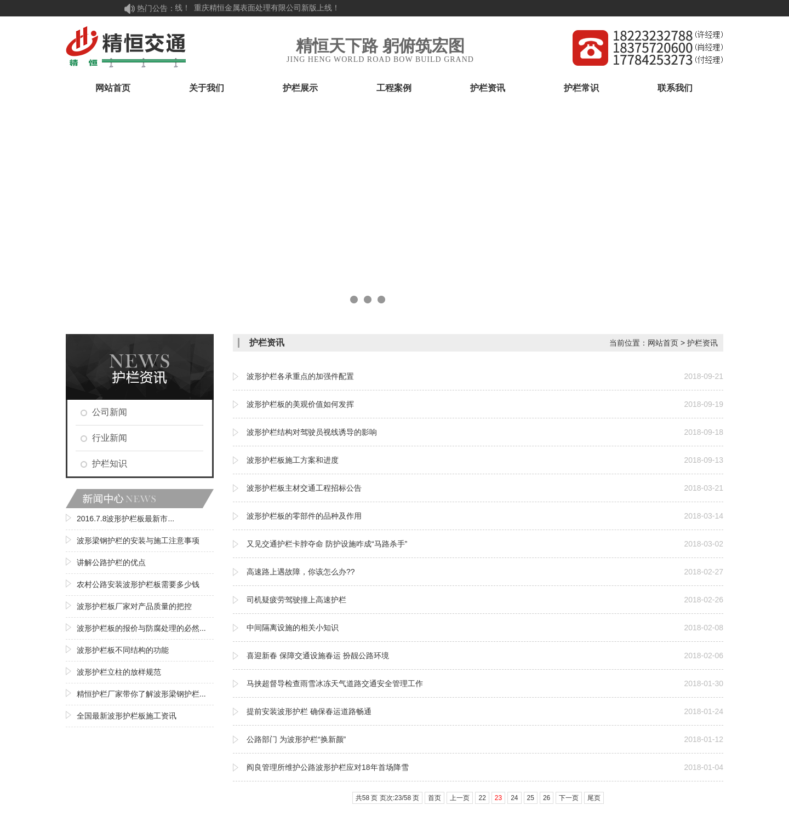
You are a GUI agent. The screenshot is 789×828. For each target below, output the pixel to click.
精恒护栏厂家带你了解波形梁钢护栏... (141, 693)
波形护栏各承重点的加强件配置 (300, 376)
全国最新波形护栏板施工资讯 (126, 715)
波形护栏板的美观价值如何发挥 (300, 404)
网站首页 (112, 88)
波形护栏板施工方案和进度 (293, 460)
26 (546, 798)
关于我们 (206, 88)
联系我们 (675, 88)
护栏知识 (109, 463)
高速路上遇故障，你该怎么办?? (301, 571)
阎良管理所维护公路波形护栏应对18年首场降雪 (328, 767)
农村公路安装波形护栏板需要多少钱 (138, 584)
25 (530, 798)
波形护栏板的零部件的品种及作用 (304, 515)
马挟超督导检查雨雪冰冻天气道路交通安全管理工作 (335, 683)
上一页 (460, 798)
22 (481, 798)
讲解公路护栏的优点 (111, 562)
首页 (434, 798)
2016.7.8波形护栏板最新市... (125, 518)
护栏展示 (300, 88)
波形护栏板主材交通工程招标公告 (304, 488)
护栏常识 (581, 88)
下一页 (569, 798)
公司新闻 (109, 412)
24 (514, 798)
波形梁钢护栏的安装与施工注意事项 (138, 540)
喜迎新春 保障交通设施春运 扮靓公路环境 (318, 655)
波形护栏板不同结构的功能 (123, 650)
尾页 (594, 798)
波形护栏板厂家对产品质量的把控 (134, 606)
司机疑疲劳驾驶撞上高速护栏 (296, 599)
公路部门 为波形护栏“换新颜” (296, 739)
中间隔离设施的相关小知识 (293, 627)
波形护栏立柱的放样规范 (119, 672)
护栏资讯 (487, 88)
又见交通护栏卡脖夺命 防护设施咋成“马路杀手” (327, 543)
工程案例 (393, 88)
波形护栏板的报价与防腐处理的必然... (141, 628)
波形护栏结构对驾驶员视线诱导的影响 (312, 432)
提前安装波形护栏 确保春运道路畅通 (309, 711)
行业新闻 (109, 437)
